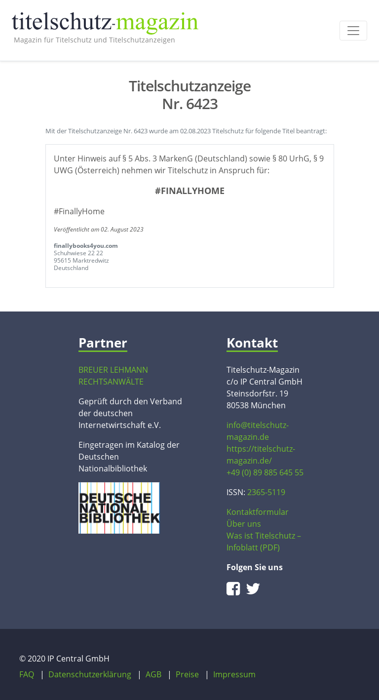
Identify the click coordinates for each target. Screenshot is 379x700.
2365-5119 (266, 492)
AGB (153, 674)
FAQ (26, 674)
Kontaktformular (258, 511)
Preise (187, 674)
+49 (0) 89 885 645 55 (265, 472)
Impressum (234, 674)
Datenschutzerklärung (89, 674)
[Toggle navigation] (353, 30)
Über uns (244, 523)
